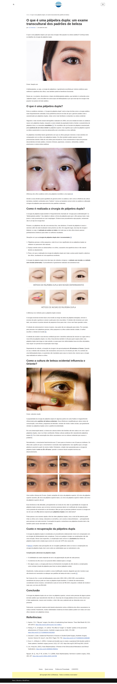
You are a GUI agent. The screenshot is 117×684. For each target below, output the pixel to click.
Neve (13, 682)
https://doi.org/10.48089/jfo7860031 (47, 650)
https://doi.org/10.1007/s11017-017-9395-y (49, 626)
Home (40, 670)
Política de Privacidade (62, 670)
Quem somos (49, 670)
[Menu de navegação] (103, 4)
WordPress (26, 682)
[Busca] (13, 4)
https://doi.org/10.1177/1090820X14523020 (41, 633)
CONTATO (75, 670)
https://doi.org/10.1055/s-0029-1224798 (45, 657)
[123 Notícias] (58, 4)
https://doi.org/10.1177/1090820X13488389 (76, 639)
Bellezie (30, 546)
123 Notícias (32, 27)
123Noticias (54, 676)
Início (27, 14)
